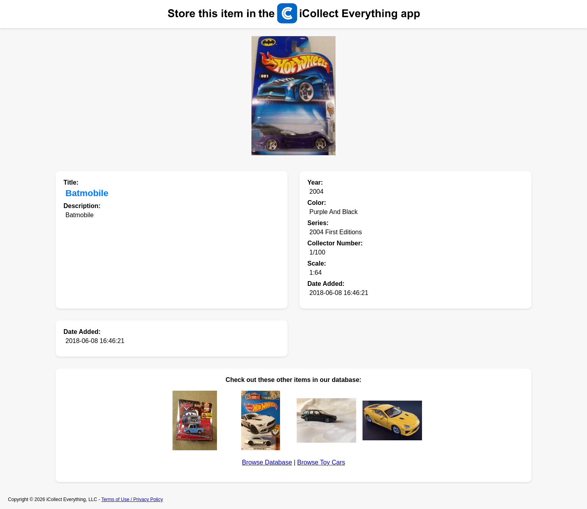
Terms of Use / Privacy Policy (132, 499)
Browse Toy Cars (321, 462)
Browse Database (267, 462)
